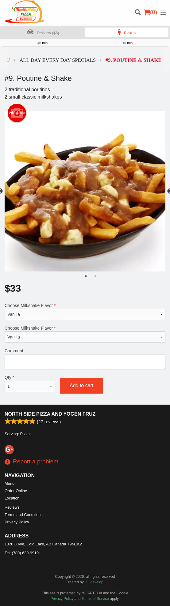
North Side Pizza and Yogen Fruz (50, 414)
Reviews (12, 507)
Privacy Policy (17, 522)
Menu (9, 483)
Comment (85, 358)
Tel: (22, 553)
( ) (150, 12)
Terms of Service (95, 599)
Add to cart (81, 385)
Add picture (17, 113)
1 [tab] (86, 276)
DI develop (94, 582)
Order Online (16, 490)
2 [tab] (95, 276)
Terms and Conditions (24, 514)
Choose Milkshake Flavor (85, 311)
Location (12, 498)
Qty (30, 383)
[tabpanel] (85, 191)
